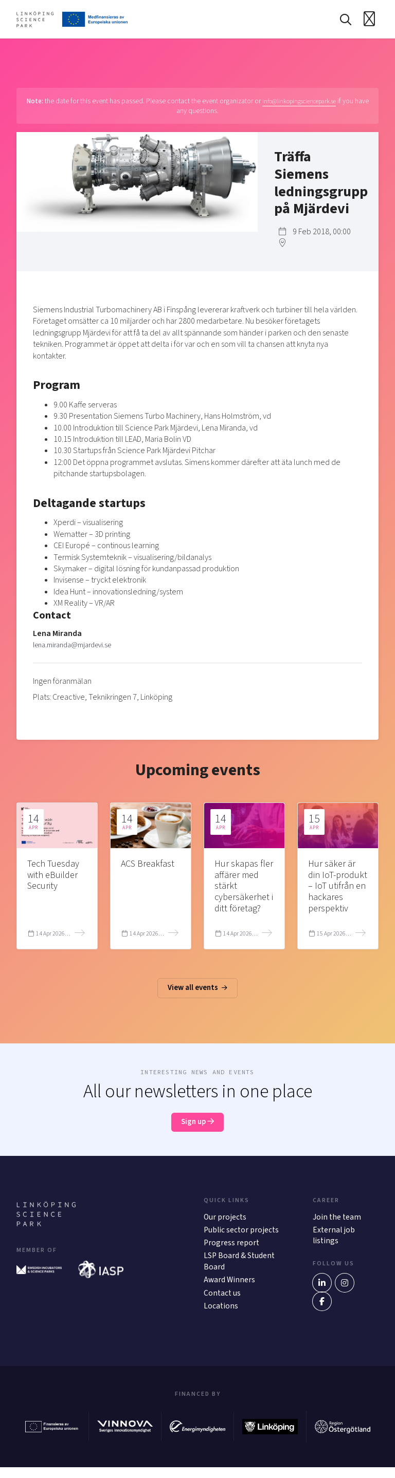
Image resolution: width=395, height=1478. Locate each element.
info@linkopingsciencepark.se (307, 103)
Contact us (223, 1302)
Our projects (225, 1223)
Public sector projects (242, 1237)
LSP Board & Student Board (240, 1270)
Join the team (337, 1223)
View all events (197, 992)
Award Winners (230, 1289)
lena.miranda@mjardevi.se (78, 647)
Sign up (198, 1127)
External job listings (334, 1242)
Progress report (232, 1251)
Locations (221, 1316)
